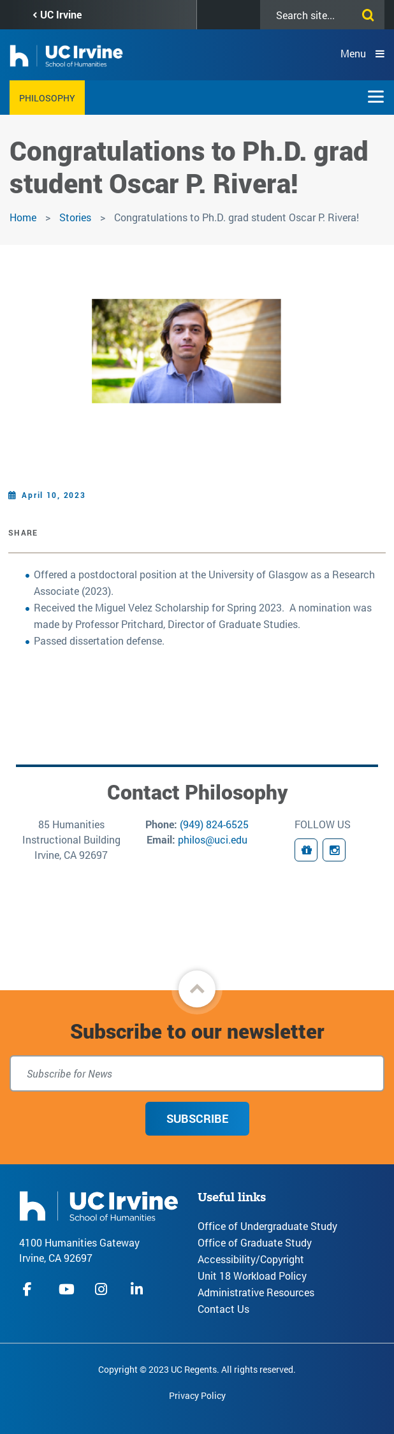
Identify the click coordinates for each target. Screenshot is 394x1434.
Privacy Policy (197, 1395)
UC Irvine (61, 14)
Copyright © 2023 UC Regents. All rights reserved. (197, 1369)
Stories (75, 217)
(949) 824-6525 (214, 824)
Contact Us (223, 1308)
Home (23, 217)
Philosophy (47, 98)
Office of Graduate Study (255, 1242)
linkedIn (138, 1288)
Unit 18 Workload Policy (252, 1275)
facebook (30, 1288)
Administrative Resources (256, 1292)
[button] (197, 988)
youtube (67, 1288)
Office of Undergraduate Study (267, 1226)
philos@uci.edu (212, 839)
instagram (102, 1288)
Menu (353, 53)
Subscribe (197, 1118)
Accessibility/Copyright (251, 1259)
